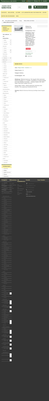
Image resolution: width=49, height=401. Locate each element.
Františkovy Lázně (5, 121)
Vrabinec (5, 277)
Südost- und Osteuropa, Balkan (6, 341)
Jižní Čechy (6, 144)
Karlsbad (5, 148)
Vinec (5, 275)
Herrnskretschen (7, 132)
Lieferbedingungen (7, 370)
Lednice (5, 174)
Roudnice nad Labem (6, 235)
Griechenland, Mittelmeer (6, 304)
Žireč (5, 287)
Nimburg (5, 204)
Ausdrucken (29, 56)
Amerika (5, 42)
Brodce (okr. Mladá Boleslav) (6, 92)
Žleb (4, 289)
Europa (5, 50)
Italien (5, 311)
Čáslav (5, 99)
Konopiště (5, 154)
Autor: (16, 67)
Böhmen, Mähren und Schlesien (5, 60)
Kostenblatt (6, 160)
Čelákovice (6, 101)
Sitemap (11, 393)
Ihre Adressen (19, 392)
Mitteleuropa (6, 315)
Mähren (5, 186)
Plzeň (5, 214)
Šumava (5, 257)
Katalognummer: (29, 30)
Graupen (5, 126)
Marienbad (6, 188)
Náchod (5, 200)
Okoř (5, 206)
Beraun (5, 67)
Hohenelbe (6, 134)
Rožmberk (6, 237)
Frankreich (6, 301)
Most (5, 198)
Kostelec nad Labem (5, 157)
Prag (4, 224)
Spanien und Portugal (5, 337)
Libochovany (6, 176)
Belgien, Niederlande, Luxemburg (5, 54)
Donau (5, 295)
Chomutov (6, 109)
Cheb (5, 103)
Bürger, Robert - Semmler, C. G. (25, 67)
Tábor (5, 259)
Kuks (5, 164)
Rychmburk (6, 243)
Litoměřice (6, 178)
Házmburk (6, 130)
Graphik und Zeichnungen (8, 16)
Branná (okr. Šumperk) (5, 82)
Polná (5, 218)
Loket (5, 180)
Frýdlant (5, 124)
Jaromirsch (6, 140)
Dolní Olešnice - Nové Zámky (6, 114)
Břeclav (5, 85)
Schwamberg (6, 249)
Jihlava (5, 142)
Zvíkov (5, 291)
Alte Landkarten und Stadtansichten (31, 12)
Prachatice (6, 220)
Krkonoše (5, 162)
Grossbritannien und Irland (6, 308)
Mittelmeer (6, 317)
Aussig (5, 65)
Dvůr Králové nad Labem (6, 118)
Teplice (5, 263)
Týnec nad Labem (5, 270)
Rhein (5, 328)
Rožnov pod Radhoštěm (5, 240)
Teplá (5, 261)
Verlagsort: (17, 72)
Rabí (4, 228)
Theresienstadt (6, 265)
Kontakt (23, 1)
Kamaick (5, 146)
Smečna (5, 253)
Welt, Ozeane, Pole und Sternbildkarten (6, 350)
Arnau (5, 63)
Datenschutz (6, 374)
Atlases (5, 48)
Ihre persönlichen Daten (19, 395)
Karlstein (5, 150)
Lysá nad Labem (5, 183)
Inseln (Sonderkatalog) (5, 345)
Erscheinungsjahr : (19, 75)
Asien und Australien (5, 45)
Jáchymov (5, 138)
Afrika (5, 40)
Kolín (5, 152)
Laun (5, 172)
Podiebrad (5, 216)
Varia (17, 16)
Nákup (5, 368)
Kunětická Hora (7, 166)
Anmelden (45, 1)
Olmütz (5, 208)
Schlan (5, 245)
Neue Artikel (11, 12)
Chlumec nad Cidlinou (6, 106)
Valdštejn (5, 273)
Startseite (4, 12)
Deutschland (6, 293)
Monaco (5, 319)
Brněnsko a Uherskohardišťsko (6, 88)
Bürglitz (5, 97)
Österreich (6, 321)
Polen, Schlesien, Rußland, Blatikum (6, 325)
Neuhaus (5, 202)
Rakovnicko (6, 230)
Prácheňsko (6, 222)
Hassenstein (6, 128)
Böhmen (5, 69)
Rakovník (5, 232)
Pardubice (5, 212)
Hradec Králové (7, 136)
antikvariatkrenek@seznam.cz (31, 397)
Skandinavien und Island (6, 333)
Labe (5, 313)
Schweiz (5, 330)
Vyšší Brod (6, 279)
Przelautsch (6, 226)
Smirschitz (6, 255)
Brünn (5, 95)
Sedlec (5, 251)
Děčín (5, 111)
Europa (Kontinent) (5, 298)
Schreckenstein (6, 247)
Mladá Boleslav (6, 192)
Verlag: (16, 70)
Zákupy (5, 281)
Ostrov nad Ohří (7, 210)
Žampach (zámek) (5, 284)
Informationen (6, 365)
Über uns (5, 372)
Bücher (44, 12)
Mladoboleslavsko (6, 196)
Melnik (5, 190)
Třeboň (5, 267)
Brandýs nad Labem (5, 78)
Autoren (18, 12)
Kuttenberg (6, 168)
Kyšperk (5, 170)
